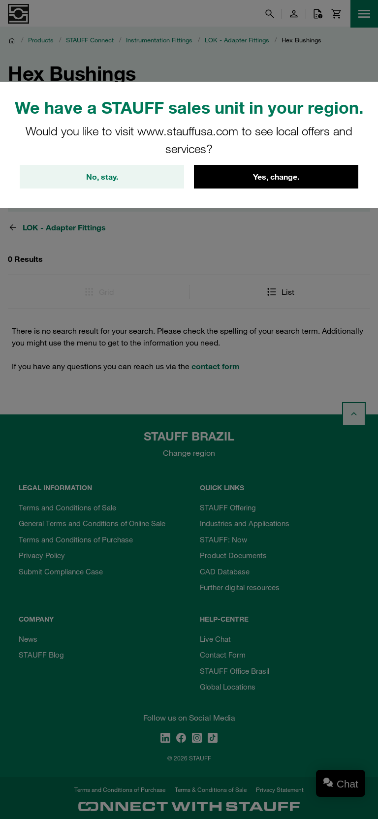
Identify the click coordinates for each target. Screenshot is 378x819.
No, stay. (102, 177)
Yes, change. (276, 177)
